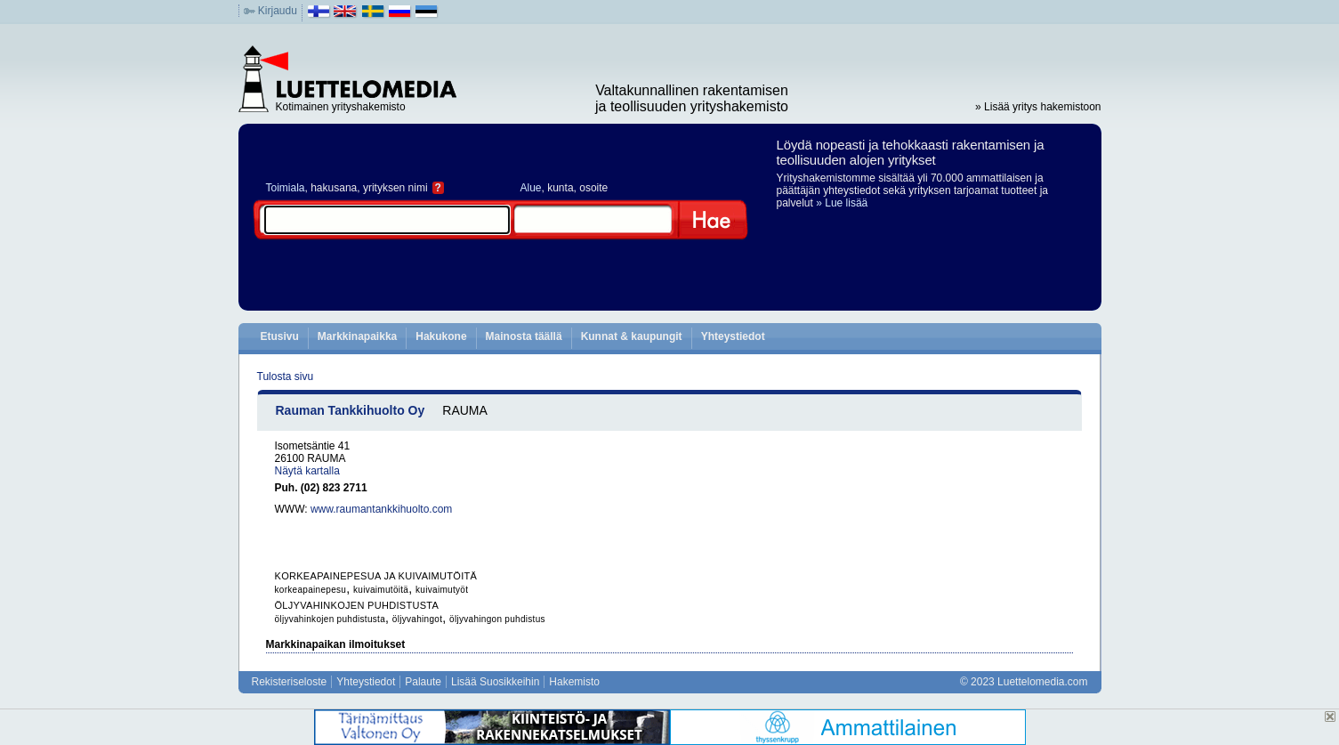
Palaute (423, 682)
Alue (531, 188)
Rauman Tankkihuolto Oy (350, 410)
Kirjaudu (277, 10)
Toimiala (285, 188)
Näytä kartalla (307, 471)
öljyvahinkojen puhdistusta (330, 619)
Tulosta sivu (285, 376)
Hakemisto (574, 682)
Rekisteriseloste (289, 682)
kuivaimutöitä (380, 590)
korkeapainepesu (311, 590)
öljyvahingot (417, 619)
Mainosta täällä (524, 336)
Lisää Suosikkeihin (495, 682)
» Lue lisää (841, 203)
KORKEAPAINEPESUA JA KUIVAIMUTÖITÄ (376, 576)
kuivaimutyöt (441, 590)
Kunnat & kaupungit (631, 336)
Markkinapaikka (357, 336)
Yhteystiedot (733, 336)
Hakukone (440, 336)
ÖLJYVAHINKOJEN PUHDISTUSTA (357, 605)
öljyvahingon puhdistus (497, 619)
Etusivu (280, 336)
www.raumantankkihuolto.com (381, 509)
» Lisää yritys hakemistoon (1038, 107)
